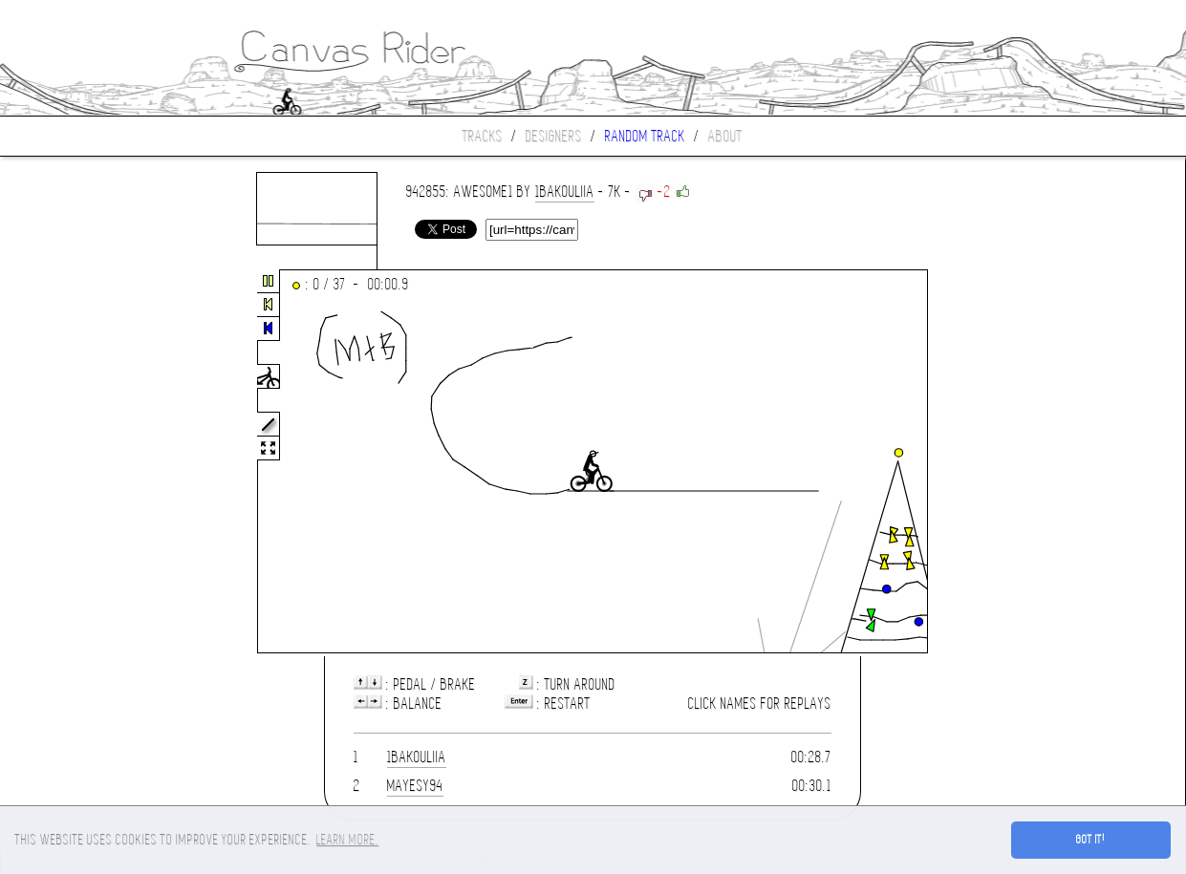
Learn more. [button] (347, 839)
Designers (554, 136)
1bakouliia (564, 191)
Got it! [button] (1091, 839)
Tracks (483, 136)
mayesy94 (415, 786)
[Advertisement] (80, 462)
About (725, 136)
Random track (645, 136)
